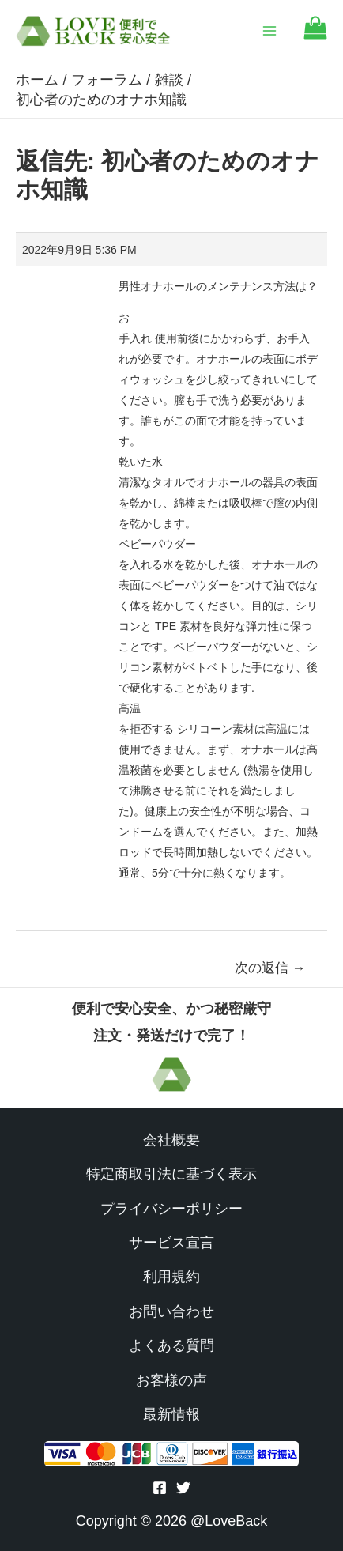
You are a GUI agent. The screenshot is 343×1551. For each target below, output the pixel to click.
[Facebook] (160, 1488)
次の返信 (270, 968)
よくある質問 (171, 1345)
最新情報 (171, 1414)
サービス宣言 (171, 1243)
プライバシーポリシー (171, 1209)
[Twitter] (183, 1488)
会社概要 (171, 1140)
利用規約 (171, 1277)
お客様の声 (171, 1380)
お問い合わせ (171, 1311)
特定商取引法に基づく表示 (171, 1174)
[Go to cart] (315, 35)
